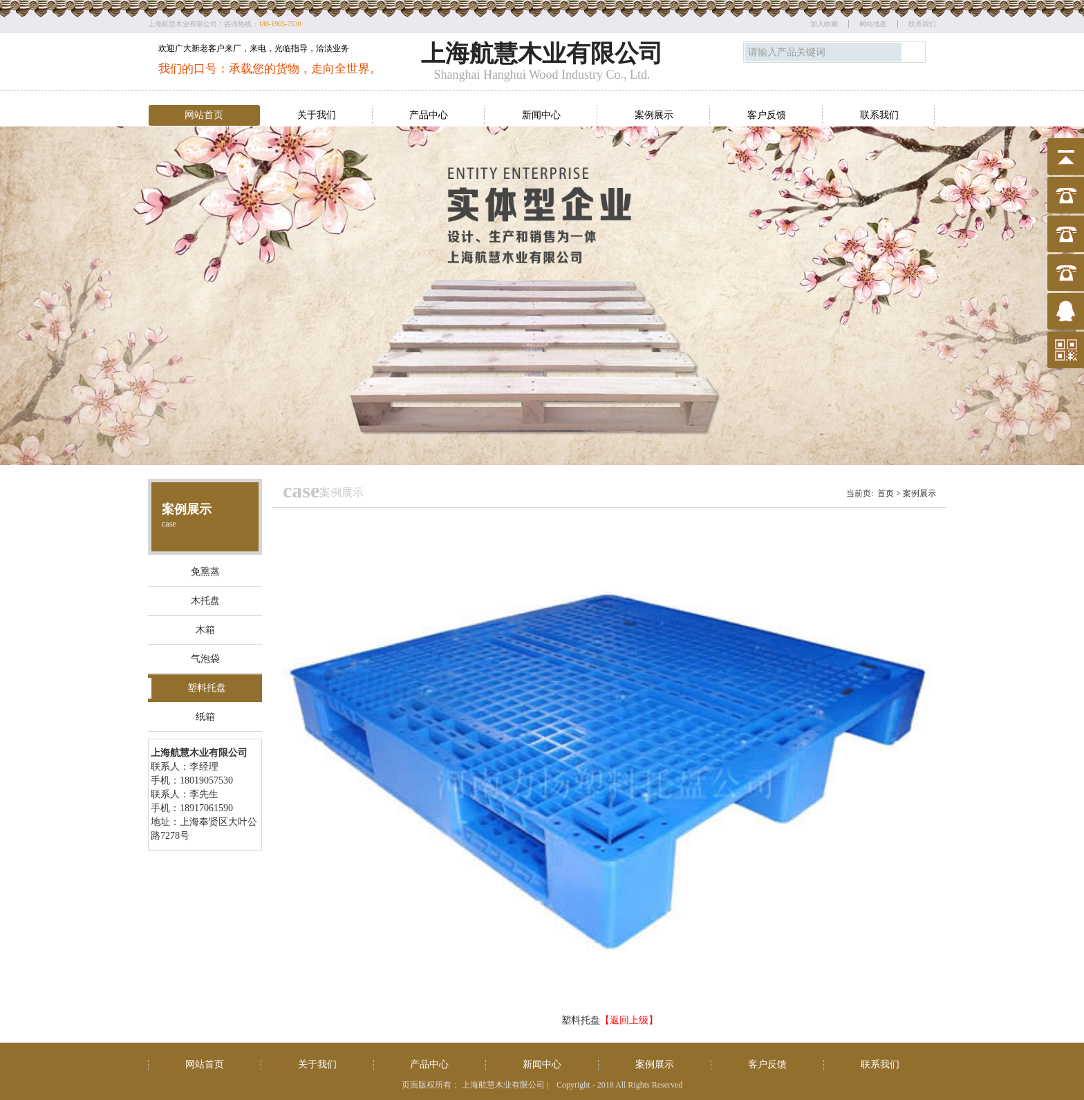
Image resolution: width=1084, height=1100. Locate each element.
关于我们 (316, 115)
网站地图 (873, 24)
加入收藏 (824, 24)
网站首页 (204, 115)
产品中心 (428, 115)
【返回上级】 (629, 1020)
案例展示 (654, 115)
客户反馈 (766, 115)
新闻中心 (541, 115)
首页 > (889, 493)
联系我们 (922, 24)
